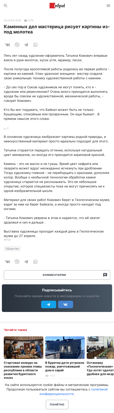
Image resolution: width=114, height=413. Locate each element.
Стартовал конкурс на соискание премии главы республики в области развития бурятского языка (23, 370)
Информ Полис (57, 5)
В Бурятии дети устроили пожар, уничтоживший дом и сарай (64, 366)
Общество (12, 248)
